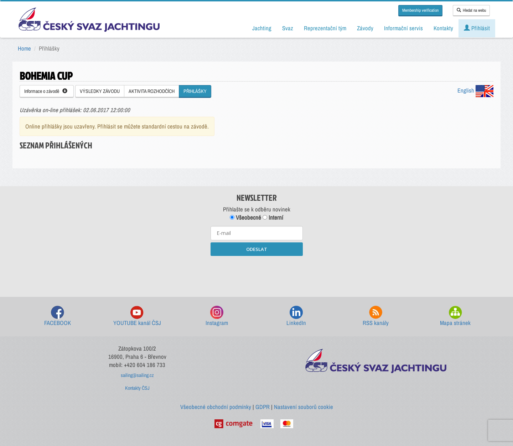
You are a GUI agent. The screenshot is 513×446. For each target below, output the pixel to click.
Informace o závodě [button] (45, 91)
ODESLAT (256, 249)
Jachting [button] (261, 28)
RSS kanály (376, 316)
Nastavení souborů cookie (303, 407)
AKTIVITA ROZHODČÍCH (152, 91)
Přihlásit (477, 28)
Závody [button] (365, 28)
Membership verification (420, 10)
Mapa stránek (455, 316)
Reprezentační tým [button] (325, 28)
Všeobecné (245, 217)
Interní (273, 217)
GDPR (262, 407)
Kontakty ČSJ (137, 388)
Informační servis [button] (403, 28)
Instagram (217, 316)
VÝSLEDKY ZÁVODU (100, 91)
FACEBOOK (57, 316)
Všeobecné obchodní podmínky (215, 407)
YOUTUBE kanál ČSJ (137, 316)
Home (24, 48)
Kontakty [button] (443, 28)
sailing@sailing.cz (137, 375)
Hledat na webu (471, 10)
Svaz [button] (287, 28)
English (475, 90)
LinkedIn (296, 316)
